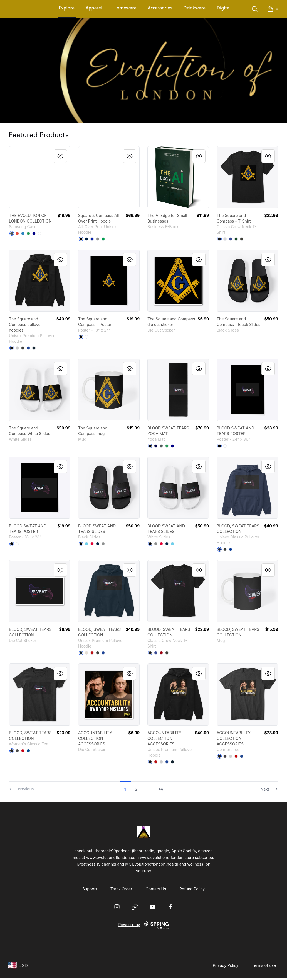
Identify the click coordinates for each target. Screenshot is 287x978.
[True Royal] (28, 348)
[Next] (269, 786)
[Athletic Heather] (17, 348)
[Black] (81, 239)
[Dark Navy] (155, 446)
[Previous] (21, 787)
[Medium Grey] (97, 239)
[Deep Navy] (34, 233)
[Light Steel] (225, 239)
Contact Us (156, 889)
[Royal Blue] (92, 239)
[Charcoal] (17, 750)
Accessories (160, 8)
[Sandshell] (86, 653)
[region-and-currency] (18, 965)
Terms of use (264, 965)
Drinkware (195, 8)
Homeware (125, 8)
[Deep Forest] (236, 239)
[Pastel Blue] (86, 543)
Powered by (143, 925)
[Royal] (230, 549)
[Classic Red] (236, 756)
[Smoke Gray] (241, 239)
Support (89, 889)
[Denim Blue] (22, 233)
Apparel (94, 8)
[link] (39, 177)
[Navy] (34, 348)
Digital (224, 8)
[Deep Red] (161, 653)
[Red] (17, 233)
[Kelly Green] (103, 239)
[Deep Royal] (230, 239)
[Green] (28, 233)
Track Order (121, 889)
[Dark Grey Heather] (22, 348)
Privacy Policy (226, 965)
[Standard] (39, 233)
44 (161, 789)
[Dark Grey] (11, 233)
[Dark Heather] (225, 549)
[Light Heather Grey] (230, 756)
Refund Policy (192, 889)
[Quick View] (60, 156)
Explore (67, 8)
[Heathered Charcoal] (225, 756)
